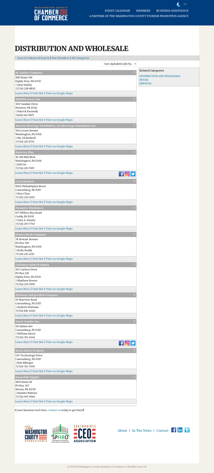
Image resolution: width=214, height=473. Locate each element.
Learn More (22, 93)
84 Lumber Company (29, 72)
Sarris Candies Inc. (28, 321)
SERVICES (145, 83)
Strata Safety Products (30, 350)
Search (21, 58)
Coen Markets (25, 181)
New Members (60, 58)
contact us (54, 410)
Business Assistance (172, 10)
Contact (162, 430)
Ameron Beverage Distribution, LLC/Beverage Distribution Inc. (56, 125)
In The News (141, 430)
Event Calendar (117, 10)
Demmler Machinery (29, 208)
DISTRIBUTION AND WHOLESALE (159, 76)
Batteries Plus (25, 152)
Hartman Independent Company (37, 294)
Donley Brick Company (31, 234)
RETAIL (144, 79)
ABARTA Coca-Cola (28, 99)
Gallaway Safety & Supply (32, 264)
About (122, 430)
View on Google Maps (59, 93)
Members (143, 10)
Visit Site (37, 93)
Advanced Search (38, 58)
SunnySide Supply (27, 377)
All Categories (80, 58)
